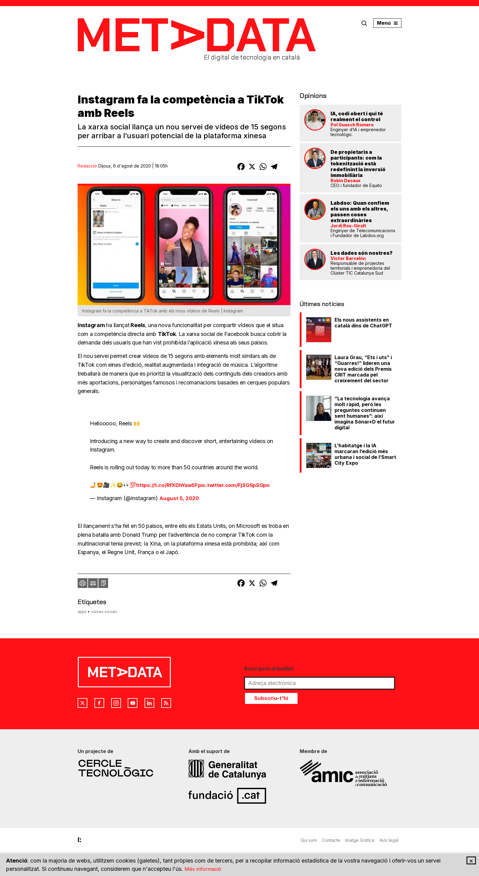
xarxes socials (104, 611)
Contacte (332, 840)
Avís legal (391, 840)
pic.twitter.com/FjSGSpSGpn (239, 485)
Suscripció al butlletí (269, 668)
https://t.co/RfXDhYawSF (168, 485)
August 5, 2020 (180, 498)
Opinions (311, 95)
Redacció (87, 165)
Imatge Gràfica (361, 840)
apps (82, 611)
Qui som (309, 840)
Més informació (204, 869)
